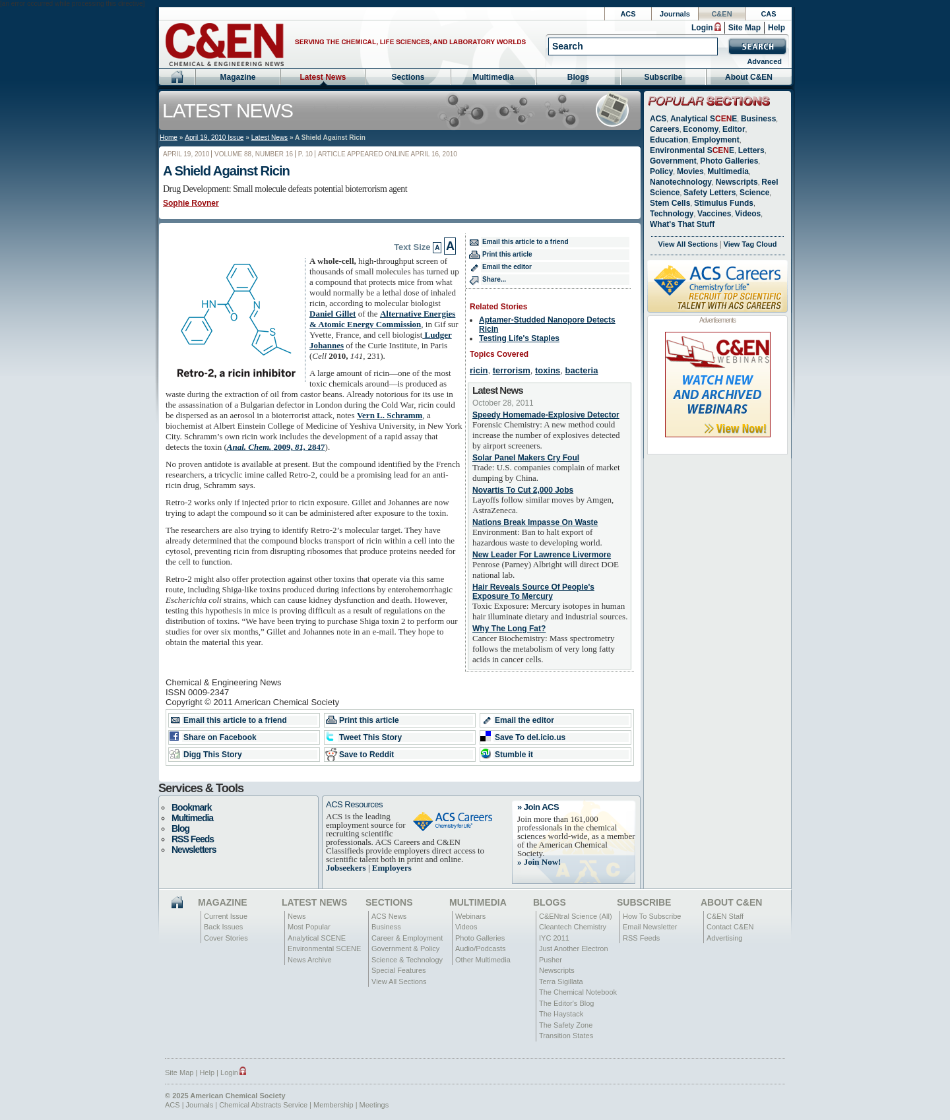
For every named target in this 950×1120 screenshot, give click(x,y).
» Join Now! (539, 862)
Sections (407, 77)
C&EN (721, 14)
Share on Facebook (220, 737)
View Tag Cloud (750, 244)
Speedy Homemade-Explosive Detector (545, 415)
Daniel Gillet (332, 314)
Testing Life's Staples (519, 338)
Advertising (724, 938)
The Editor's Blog (566, 1003)
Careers (665, 129)
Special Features (398, 970)
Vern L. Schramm (390, 415)
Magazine (237, 77)
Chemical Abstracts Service (263, 1105)
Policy (661, 171)
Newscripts (737, 182)
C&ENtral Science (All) (575, 916)
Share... (494, 279)
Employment (716, 139)
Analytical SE (703, 118)
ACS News (388, 916)
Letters (751, 150)
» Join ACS (538, 807)
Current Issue (225, 916)
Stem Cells (670, 203)
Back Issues (223, 927)
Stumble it (514, 754)
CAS (768, 14)
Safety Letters (709, 192)
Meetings (374, 1105)
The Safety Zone (565, 1025)
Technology (671, 213)
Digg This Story (212, 754)
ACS (627, 14)
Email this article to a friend (525, 241)
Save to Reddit (366, 754)
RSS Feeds (193, 839)
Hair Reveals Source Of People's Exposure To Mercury (533, 591)
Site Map (744, 27)
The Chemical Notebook (578, 992)
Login (702, 27)
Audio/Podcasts (480, 948)
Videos (748, 213)
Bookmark (191, 807)
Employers (392, 868)
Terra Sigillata (561, 981)
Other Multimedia (483, 960)
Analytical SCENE (317, 938)
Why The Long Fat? (509, 628)
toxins (547, 370)
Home (168, 137)
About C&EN (749, 77)
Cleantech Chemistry (572, 927)
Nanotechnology (681, 182)
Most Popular (309, 927)
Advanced (764, 61)
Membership (333, 1105)
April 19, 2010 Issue (214, 137)
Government (673, 161)
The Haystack (561, 1014)
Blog (180, 828)
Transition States (566, 1036)
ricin (479, 370)
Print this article (507, 254)
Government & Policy (405, 948)
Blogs (578, 77)
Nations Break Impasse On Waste (535, 522)
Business (758, 118)
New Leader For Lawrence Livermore (541, 554)
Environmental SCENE (324, 948)
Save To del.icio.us (530, 737)
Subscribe (663, 77)
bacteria (581, 370)
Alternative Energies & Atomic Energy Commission (382, 319)
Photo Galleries (729, 161)
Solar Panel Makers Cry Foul (525, 457)
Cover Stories (226, 938)
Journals (675, 14)
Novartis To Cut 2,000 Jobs (522, 490)
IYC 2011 (554, 938)
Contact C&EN (730, 927)
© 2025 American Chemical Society (225, 1096)
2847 (276, 447)
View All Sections (688, 244)
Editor (733, 129)
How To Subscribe (652, 916)
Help (776, 27)
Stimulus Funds (723, 203)
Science (754, 192)
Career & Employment (407, 938)
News (297, 916)
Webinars (470, 916)
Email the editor (507, 266)
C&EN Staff (725, 916)
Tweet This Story (370, 737)
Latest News (323, 77)
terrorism (511, 370)
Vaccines (714, 213)
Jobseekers (346, 868)
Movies (690, 171)
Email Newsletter (650, 927)
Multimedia (493, 77)
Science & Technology (407, 960)
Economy (700, 129)
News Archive (310, 960)
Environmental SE (692, 150)
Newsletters (194, 849)
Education (669, 139)
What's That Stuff (682, 224)
